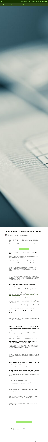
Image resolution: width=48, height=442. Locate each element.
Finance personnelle (8, 228)
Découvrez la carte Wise (24, 248)
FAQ (11, 427)
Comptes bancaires (14, 228)
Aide (36, 1)
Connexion (39, 1)
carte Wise (34, 243)
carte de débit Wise (13, 391)
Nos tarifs (33, 1)
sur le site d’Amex (34, 301)
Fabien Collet (10, 234)
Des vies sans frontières (32, 4)
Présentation (12, 428)
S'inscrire (44, 1)
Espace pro (29, 1)
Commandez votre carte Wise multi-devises (24, 421)
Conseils (12, 429)
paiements (12, 399)
